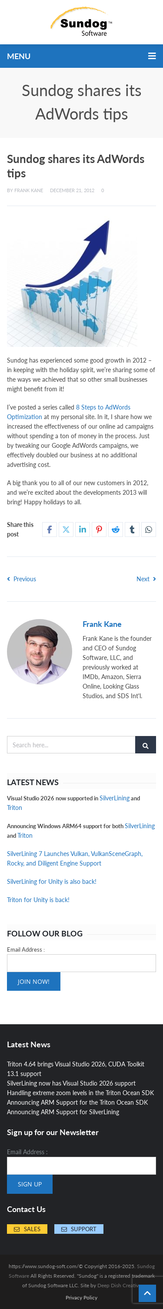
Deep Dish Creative (119, 1285)
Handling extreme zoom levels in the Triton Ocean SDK (80, 1092)
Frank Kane (28, 190)
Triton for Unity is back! (38, 899)
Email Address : (26, 949)
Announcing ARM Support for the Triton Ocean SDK (77, 1102)
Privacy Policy (81, 1298)
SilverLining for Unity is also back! (51, 881)
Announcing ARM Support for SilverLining (63, 1112)
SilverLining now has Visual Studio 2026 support (71, 1083)
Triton (14, 807)
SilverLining (115, 798)
